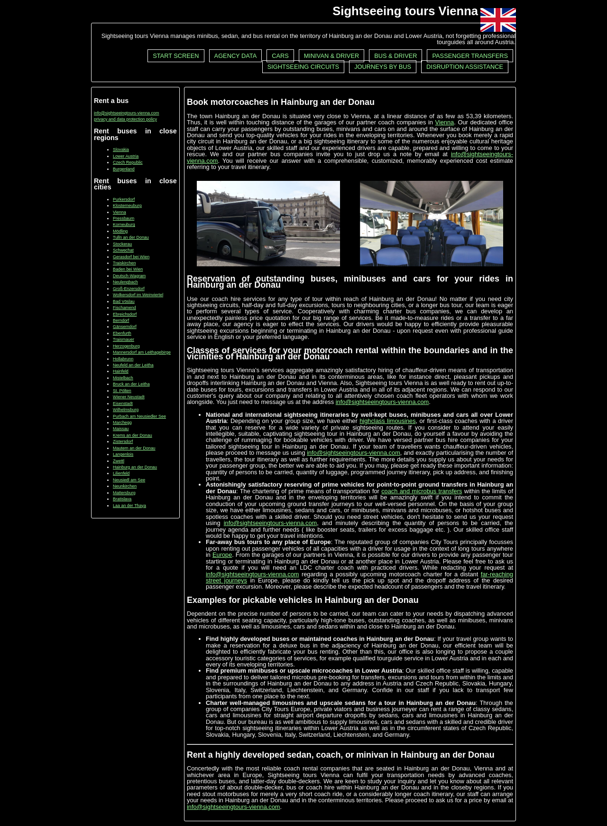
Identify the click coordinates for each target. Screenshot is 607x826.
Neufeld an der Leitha (133, 365)
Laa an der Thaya (129, 505)
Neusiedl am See (129, 480)
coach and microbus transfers (421, 491)
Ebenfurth (122, 333)
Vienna (119, 212)
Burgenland (124, 169)
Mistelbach (123, 377)
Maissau (121, 428)
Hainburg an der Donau (135, 467)
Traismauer (123, 339)
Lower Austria (125, 156)
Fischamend (124, 307)
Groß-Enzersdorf (129, 288)
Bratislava (122, 499)
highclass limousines (387, 420)
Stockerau (122, 244)
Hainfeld (121, 371)
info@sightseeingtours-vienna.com (126, 113)
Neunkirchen (125, 486)
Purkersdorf (124, 199)
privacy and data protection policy (125, 119)
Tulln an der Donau (131, 237)
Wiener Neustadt (129, 396)
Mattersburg (124, 492)
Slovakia (121, 149)
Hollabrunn (123, 359)
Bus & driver (395, 55)
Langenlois (123, 454)
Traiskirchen (124, 263)
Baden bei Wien (128, 269)
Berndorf (121, 320)
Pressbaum (123, 218)
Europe (222, 554)
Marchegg (122, 422)
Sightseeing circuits (303, 66)
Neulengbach (125, 282)
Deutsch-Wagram (129, 275)
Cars (280, 55)
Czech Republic (128, 162)
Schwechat (123, 250)
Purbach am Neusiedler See (139, 416)
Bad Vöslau (124, 301)
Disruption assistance (464, 66)
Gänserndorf (125, 326)
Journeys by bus (382, 66)
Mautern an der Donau (134, 448)
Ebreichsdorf (125, 314)
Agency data (235, 55)
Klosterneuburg (127, 205)
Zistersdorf (123, 441)
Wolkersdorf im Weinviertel (138, 294)
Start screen (176, 55)
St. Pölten (122, 390)
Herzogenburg (126, 346)
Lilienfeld (121, 473)
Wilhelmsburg (125, 409)
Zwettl (118, 461)
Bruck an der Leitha (131, 384)
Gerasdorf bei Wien (131, 256)
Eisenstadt (123, 403)
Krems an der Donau (132, 435)
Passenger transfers (470, 55)
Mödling (120, 231)
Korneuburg (124, 224)
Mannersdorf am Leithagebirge (142, 352)
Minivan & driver (331, 55)
